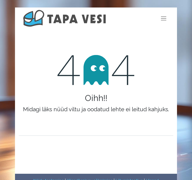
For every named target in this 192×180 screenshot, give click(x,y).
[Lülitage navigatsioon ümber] (163, 18)
